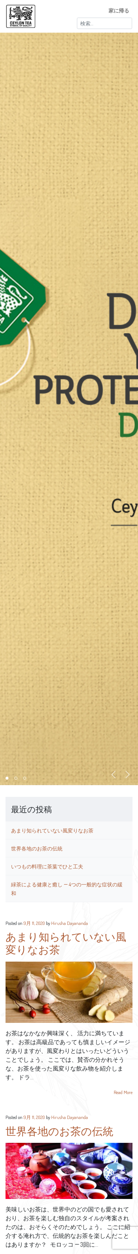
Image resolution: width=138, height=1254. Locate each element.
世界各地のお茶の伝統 (37, 848)
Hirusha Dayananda (69, 923)
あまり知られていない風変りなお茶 (52, 830)
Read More (123, 1092)
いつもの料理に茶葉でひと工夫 (47, 866)
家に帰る (119, 10)
